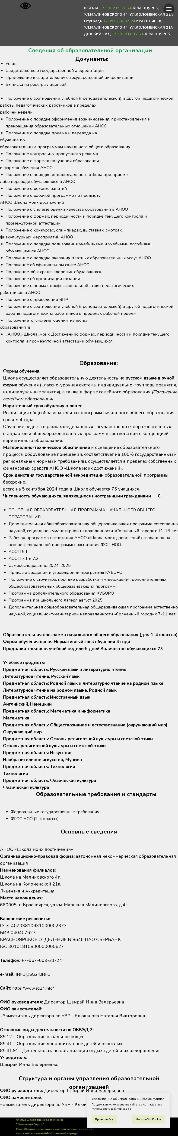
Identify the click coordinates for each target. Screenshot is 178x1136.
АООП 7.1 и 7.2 (25, 565)
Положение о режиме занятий (38, 195)
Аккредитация (42, 891)
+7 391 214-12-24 (128, 34)
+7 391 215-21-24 (116, 8)
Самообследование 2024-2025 (42, 572)
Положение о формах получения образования (55, 168)
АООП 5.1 (19, 559)
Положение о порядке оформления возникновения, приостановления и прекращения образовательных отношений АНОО (83, 129)
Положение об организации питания (45, 286)
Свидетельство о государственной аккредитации (59, 71)
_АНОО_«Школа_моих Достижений (44, 348)
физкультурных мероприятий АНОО (39, 244)
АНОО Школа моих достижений (34, 209)
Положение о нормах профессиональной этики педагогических (75, 293)
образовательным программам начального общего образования (69, 154)
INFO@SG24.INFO (35, 974)
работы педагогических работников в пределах (51, 112)
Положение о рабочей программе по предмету (56, 202)
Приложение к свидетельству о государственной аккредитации (74, 77)
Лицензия (11, 891)
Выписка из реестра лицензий (38, 84)
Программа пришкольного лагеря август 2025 (59, 607)
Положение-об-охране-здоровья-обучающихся (57, 279)
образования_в (16, 341)
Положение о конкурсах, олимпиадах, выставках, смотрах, (68, 237)
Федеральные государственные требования (58, 812)
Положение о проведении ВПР (39, 306)
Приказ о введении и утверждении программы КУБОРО (69, 579)
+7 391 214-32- (117, 21)
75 (160, 663)
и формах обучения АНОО (28, 175)
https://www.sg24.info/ (34, 988)
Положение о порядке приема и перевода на (54, 140)
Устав (11, 64)
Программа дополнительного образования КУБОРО (65, 600)
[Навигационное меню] (169, 9)
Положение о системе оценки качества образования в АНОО (71, 216)
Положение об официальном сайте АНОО (51, 272)
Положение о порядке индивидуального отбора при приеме (71, 182)
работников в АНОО (22, 299)
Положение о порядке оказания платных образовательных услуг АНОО (83, 265)
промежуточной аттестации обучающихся (97, 355)
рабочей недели (17, 119)
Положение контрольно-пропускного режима (55, 161)
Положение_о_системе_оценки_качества (50, 334)
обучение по (13, 147)
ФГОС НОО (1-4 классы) (37, 819)
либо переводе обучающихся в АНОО (40, 188)
